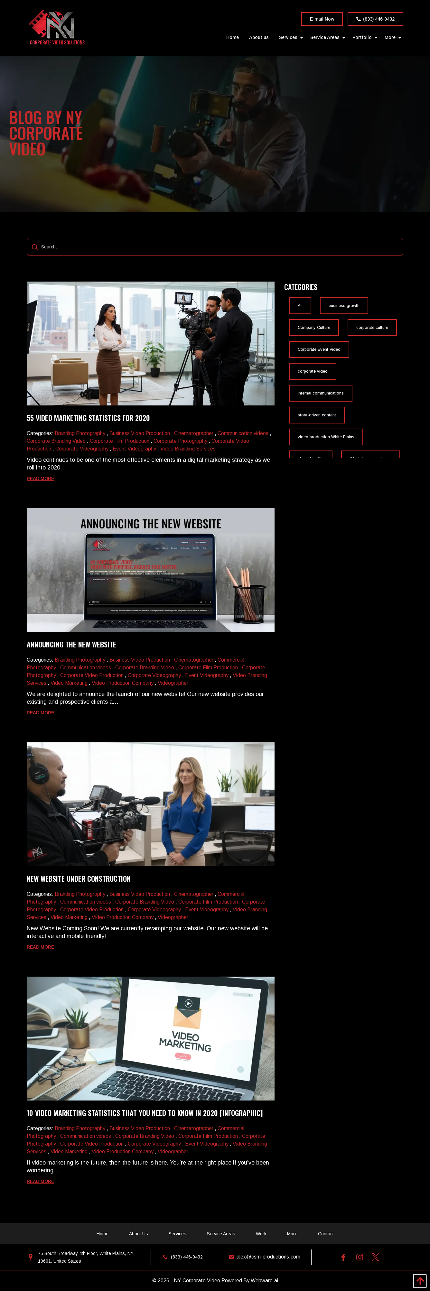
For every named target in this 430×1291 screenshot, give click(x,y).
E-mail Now (322, 19)
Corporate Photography (180, 441)
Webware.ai (264, 1280)
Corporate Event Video (319, 349)
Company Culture (314, 327)
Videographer (173, 683)
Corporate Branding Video (56, 441)
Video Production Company (123, 683)
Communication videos (243, 433)
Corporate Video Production (92, 675)
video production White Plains (326, 437)
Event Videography (134, 448)
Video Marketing (69, 683)
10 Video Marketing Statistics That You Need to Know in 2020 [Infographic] (145, 1113)
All (300, 305)
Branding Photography (80, 433)
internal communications (321, 393)
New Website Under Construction (79, 878)
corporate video (313, 371)
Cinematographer (193, 433)
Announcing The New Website (71, 644)
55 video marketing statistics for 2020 (88, 418)
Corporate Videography (81, 448)
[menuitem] (232, 37)
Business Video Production (139, 433)
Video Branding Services (188, 448)
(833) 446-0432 (375, 19)
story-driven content (317, 415)
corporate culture (372, 327)
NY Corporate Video (197, 1280)
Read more (40, 478)
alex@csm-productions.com (263, 1256)
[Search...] (215, 247)
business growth (344, 305)
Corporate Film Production (119, 441)
